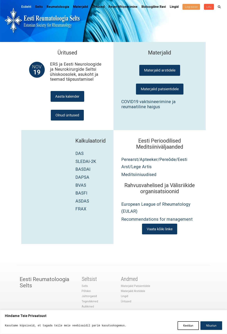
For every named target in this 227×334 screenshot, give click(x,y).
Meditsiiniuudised (138, 174)
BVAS (80, 185)
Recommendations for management (157, 219)
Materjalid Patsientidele (135, 286)
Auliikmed (88, 306)
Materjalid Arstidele (133, 291)
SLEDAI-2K (85, 161)
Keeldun (188, 325)
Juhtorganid (89, 296)
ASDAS (82, 201)
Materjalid (80, 7)
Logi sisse (191, 6)
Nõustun (211, 325)
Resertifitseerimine (123, 7)
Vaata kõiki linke (159, 229)
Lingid (174, 7)
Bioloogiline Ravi (153, 7)
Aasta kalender (67, 96)
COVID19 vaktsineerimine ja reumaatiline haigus (148, 104)
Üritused (98, 7)
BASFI (81, 193)
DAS (79, 153)
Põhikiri (86, 291)
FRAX (80, 208)
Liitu (208, 6)
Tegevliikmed (90, 301)
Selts (39, 7)
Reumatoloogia (58, 7)
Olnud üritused (67, 115)
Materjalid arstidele (159, 70)
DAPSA (82, 177)
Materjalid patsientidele (160, 89)
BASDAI (82, 169)
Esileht (26, 7)
